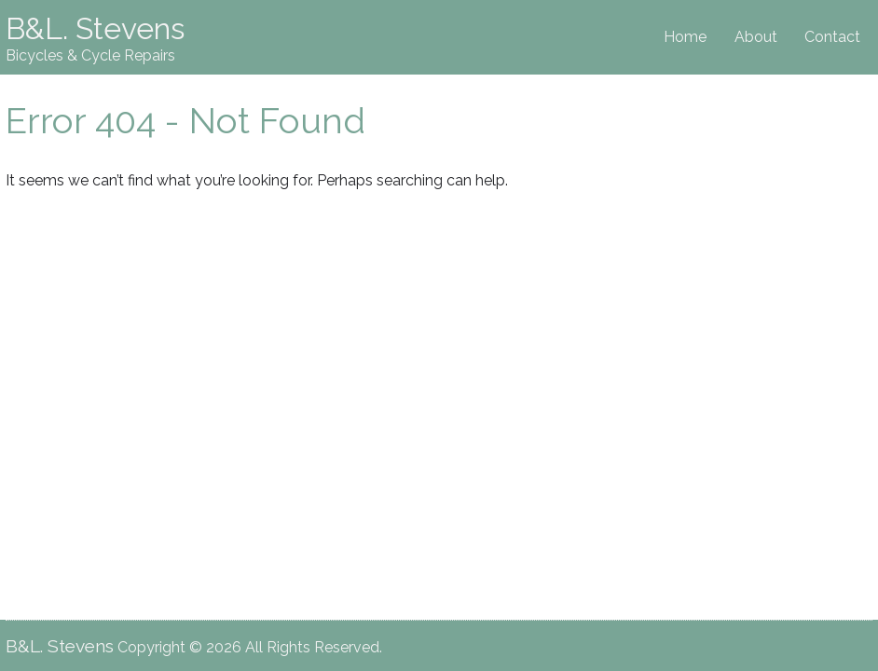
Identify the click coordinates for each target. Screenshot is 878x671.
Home (685, 37)
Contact (832, 37)
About (755, 37)
